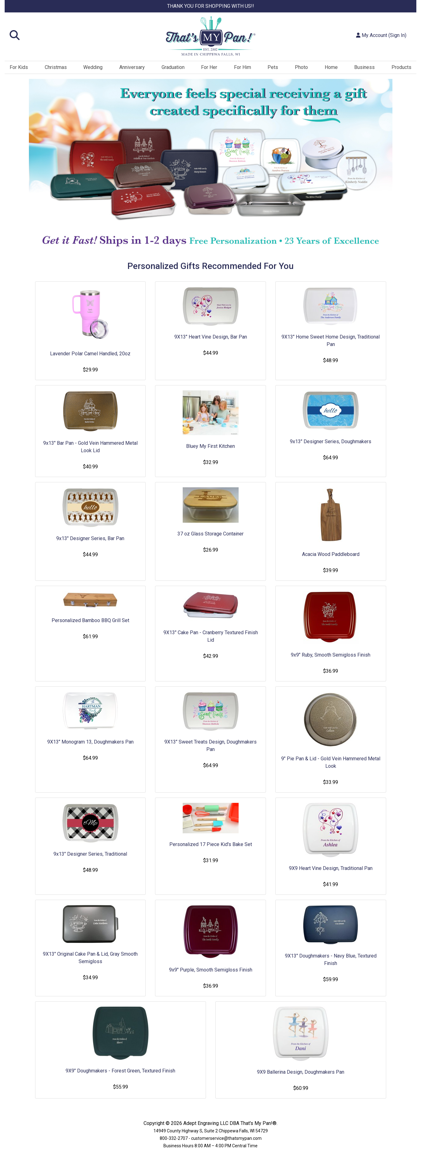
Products (401, 67)
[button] (73, 35)
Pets (273, 67)
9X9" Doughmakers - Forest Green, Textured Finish (120, 1071)
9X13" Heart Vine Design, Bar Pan (210, 337)
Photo (301, 67)
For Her (209, 67)
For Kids (19, 67)
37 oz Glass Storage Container (210, 534)
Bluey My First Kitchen (210, 446)
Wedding (93, 67)
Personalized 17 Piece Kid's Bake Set (210, 844)
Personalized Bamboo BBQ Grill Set (90, 620)
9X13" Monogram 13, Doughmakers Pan (90, 742)
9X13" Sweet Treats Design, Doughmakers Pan (210, 745)
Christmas (56, 67)
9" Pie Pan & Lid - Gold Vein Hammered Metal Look (330, 762)
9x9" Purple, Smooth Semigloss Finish (210, 970)
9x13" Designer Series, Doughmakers (330, 441)
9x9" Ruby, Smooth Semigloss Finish (330, 655)
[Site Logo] (210, 36)
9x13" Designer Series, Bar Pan (90, 538)
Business (364, 67)
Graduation (173, 67)
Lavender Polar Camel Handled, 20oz (90, 354)
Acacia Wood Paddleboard (330, 554)
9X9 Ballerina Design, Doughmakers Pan (300, 1072)
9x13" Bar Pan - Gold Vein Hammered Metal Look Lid (90, 446)
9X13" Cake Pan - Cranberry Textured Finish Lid (210, 636)
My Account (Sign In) (381, 35)
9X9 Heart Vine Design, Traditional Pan (331, 868)
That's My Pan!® (258, 1123)
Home (331, 67)
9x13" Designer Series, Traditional (90, 854)
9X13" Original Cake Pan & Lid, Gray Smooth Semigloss (90, 957)
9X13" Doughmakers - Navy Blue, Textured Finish (331, 959)
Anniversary (132, 67)
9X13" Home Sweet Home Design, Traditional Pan (330, 340)
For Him (242, 67)
